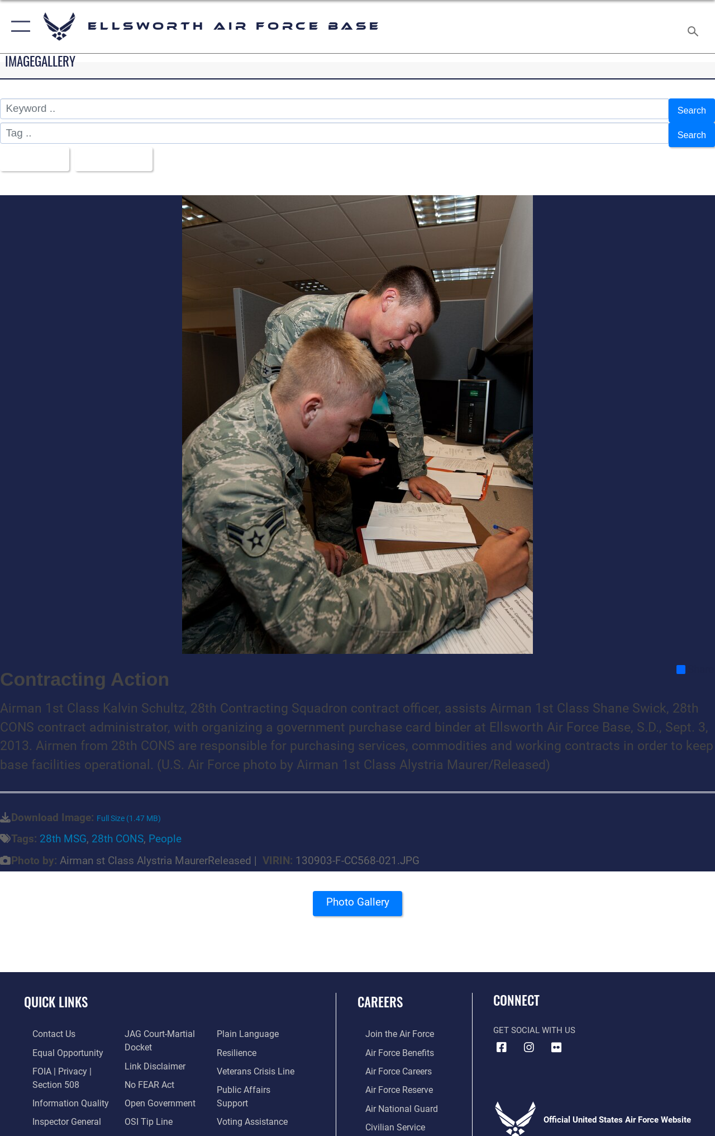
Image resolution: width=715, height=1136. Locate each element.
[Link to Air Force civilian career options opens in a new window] (386, 1114)
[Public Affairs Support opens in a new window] (260, 1078)
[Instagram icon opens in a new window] (529, 1037)
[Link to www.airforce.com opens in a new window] (391, 1024)
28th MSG (63, 829)
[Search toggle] (694, 26)
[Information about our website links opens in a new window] (151, 1054)
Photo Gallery (357, 895)
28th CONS (118, 829)
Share (695, 659)
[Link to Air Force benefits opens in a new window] (391, 1042)
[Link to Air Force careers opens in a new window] (390, 1060)
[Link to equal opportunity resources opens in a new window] (57, 1042)
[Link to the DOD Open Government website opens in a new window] (155, 1090)
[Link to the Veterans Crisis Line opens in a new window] (257, 1060)
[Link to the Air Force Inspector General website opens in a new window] (57, 1108)
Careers (380, 992)
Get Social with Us (534, 1020)
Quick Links (56, 992)
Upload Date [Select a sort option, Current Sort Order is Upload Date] (123, 151)
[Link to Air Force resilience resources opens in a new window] (239, 1042)
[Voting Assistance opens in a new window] (254, 1096)
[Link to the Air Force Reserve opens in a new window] (390, 1078)
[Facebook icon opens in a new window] (501, 1037)
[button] (18, 26)
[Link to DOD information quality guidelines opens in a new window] (60, 1090)
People (165, 829)
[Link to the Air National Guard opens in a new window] (392, 1096)
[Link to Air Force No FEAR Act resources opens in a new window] (146, 1072)
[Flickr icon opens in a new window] (556, 1037)
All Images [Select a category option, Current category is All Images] (35, 151)
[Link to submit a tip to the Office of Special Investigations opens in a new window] (144, 1108)
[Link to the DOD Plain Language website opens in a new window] (248, 1024)
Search (689, 109)
